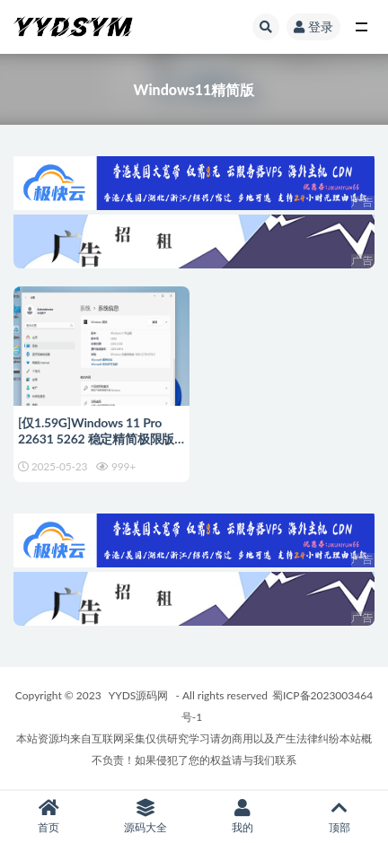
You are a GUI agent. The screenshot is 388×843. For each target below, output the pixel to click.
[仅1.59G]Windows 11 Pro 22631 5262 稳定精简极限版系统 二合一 (96, 438)
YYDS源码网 (139, 695)
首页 (48, 816)
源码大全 (145, 816)
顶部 (339, 816)
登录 (313, 26)
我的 (242, 816)
